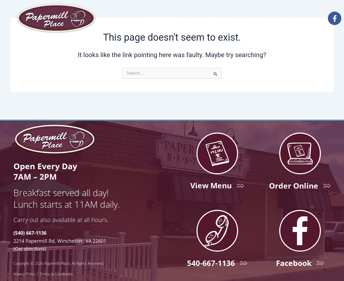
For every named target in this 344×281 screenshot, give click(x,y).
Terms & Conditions (56, 263)
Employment (245, 18)
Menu (215, 18)
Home (191, 18)
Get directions (30, 238)
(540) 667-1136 (159, 18)
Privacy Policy (24, 263)
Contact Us (281, 18)
